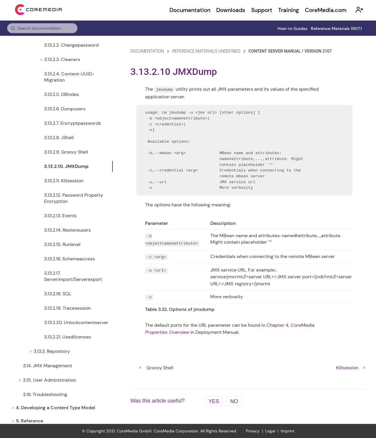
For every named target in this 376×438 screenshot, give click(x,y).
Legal (270, 431)
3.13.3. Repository (51, 351)
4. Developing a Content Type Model (55, 408)
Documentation (189, 10)
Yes (214, 401)
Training (288, 10)
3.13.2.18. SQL (57, 294)
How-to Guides (292, 28)
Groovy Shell (159, 368)
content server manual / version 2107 (290, 51)
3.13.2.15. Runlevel (62, 244)
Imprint (287, 431)
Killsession (347, 368)
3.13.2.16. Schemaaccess (69, 259)
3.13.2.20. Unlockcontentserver (76, 322)
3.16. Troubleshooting (45, 394)
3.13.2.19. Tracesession (67, 308)
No (234, 401)
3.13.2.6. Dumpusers (64, 109)
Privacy (253, 431)
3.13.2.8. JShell (59, 137)
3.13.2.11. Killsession (63, 181)
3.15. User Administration (49, 380)
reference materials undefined (206, 51)
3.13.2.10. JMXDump (66, 166)
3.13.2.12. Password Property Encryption (73, 198)
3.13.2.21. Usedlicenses (67, 337)
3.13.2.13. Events (60, 216)
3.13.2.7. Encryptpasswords (72, 123)
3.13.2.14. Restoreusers (67, 230)
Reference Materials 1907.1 (336, 28)
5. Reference (29, 421)
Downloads (230, 10)
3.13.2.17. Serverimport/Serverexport (73, 276)
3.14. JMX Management (47, 366)
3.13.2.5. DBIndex (61, 94)
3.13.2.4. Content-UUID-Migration (69, 77)
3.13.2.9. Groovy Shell (66, 152)
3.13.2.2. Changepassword (71, 45)
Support (261, 10)
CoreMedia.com (325, 10)
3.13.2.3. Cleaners (62, 59)
